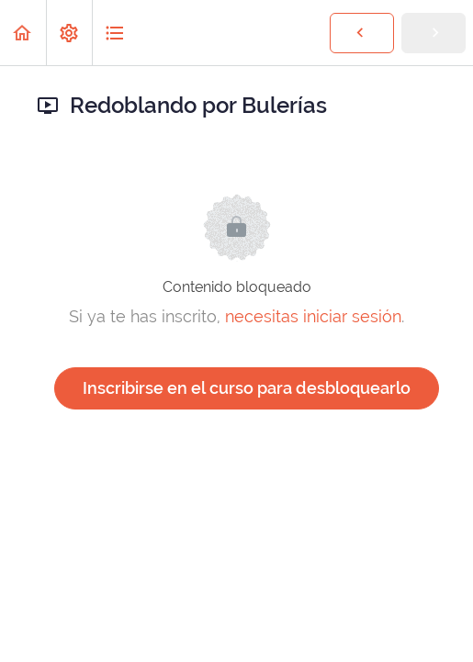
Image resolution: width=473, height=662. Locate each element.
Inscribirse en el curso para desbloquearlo (247, 388)
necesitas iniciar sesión (313, 316)
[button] (23, 32)
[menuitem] (69, 32)
